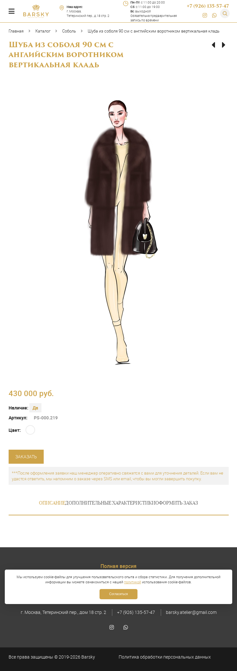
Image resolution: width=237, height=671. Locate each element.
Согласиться (118, 594)
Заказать (26, 456)
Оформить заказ (176, 503)
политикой (132, 581)
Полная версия (118, 566)
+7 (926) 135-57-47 (136, 612)
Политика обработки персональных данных (165, 657)
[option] (119, 234)
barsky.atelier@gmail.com (191, 612)
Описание (52, 503)
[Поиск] (225, 13)
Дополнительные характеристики (110, 503)
